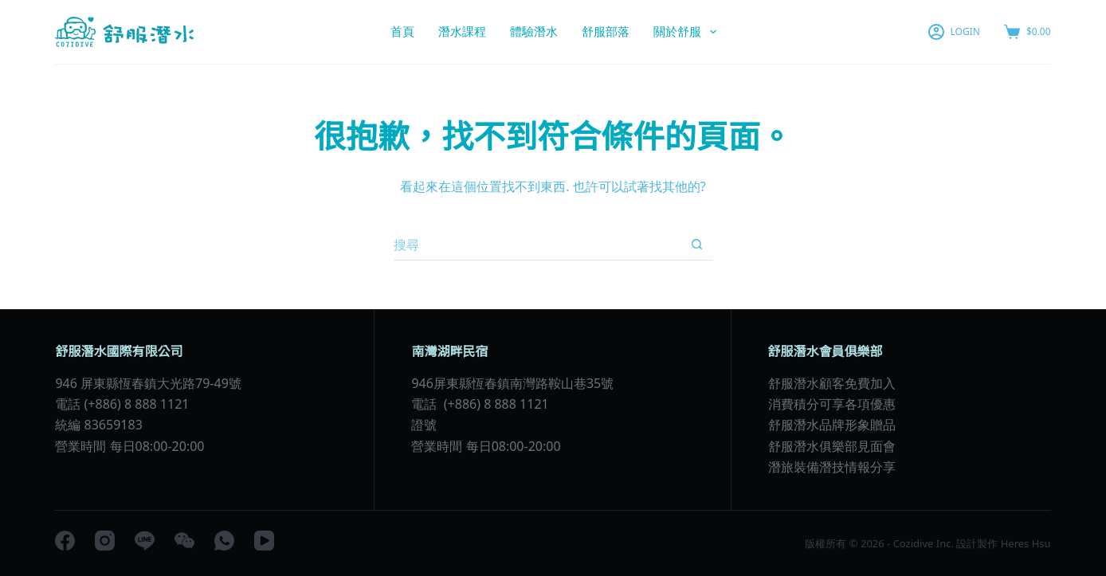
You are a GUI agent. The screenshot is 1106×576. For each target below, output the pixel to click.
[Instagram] (105, 541)
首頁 (402, 31)
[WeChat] (184, 541)
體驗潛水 (534, 31)
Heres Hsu (1024, 543)
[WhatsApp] (224, 541)
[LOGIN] (954, 32)
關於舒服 (688, 31)
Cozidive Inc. (923, 543)
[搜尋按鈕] (696, 245)
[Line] (145, 541)
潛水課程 (462, 31)
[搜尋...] (537, 245)
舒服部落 (605, 31)
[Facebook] (65, 541)
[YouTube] (264, 541)
